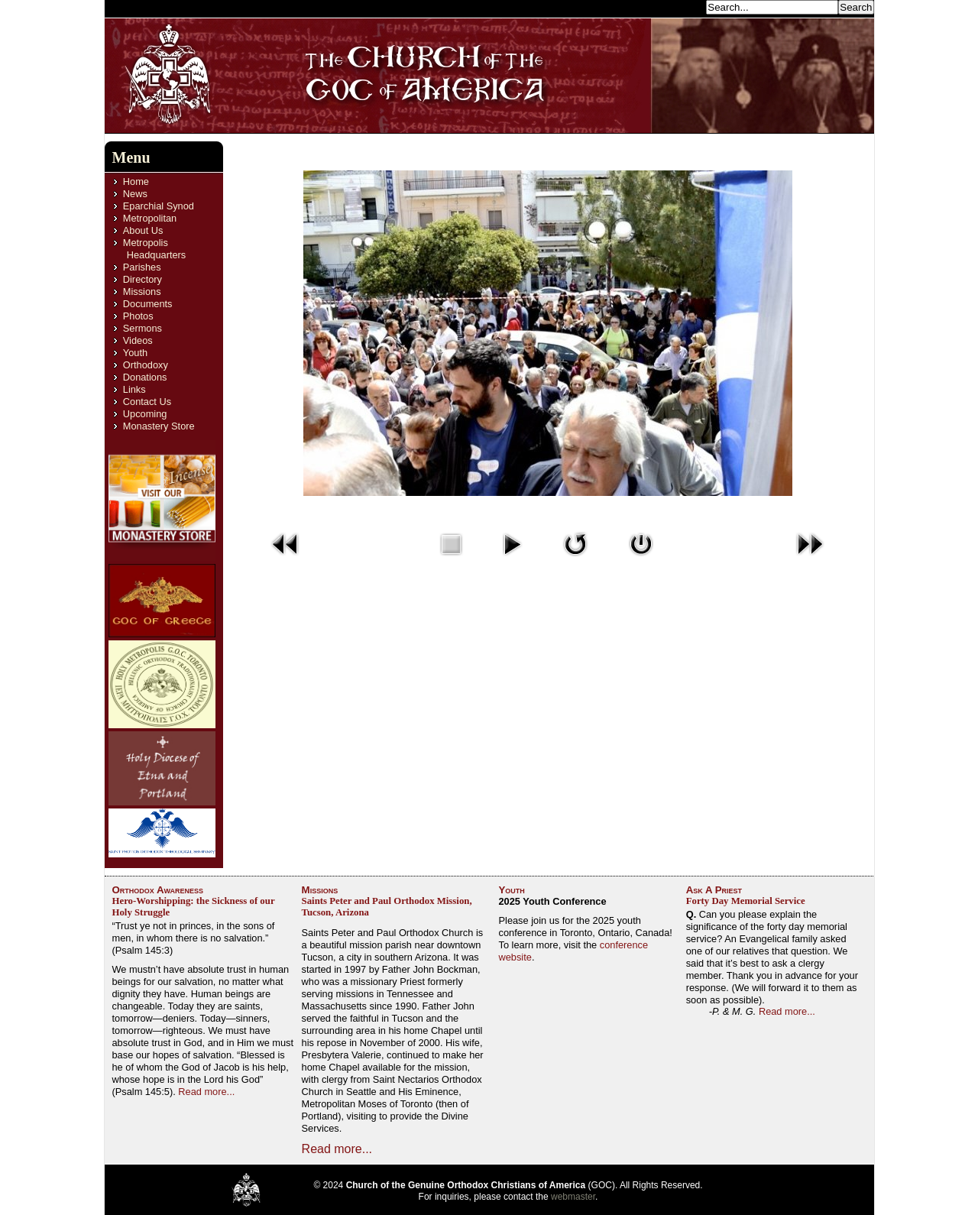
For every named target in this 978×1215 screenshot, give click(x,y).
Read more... (206, 1091)
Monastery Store (159, 426)
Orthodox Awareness (158, 890)
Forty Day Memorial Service (745, 901)
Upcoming (145, 414)
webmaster (573, 1196)
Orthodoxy (145, 365)
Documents (148, 303)
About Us (143, 230)
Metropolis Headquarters (154, 249)
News (135, 193)
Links (134, 389)
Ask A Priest (714, 890)
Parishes (142, 267)
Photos (138, 316)
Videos (138, 340)
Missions (142, 291)
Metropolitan (149, 218)
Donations (145, 377)
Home (136, 181)
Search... (681, 6)
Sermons (142, 328)
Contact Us (147, 401)
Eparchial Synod (158, 206)
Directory (142, 279)
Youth (135, 352)
